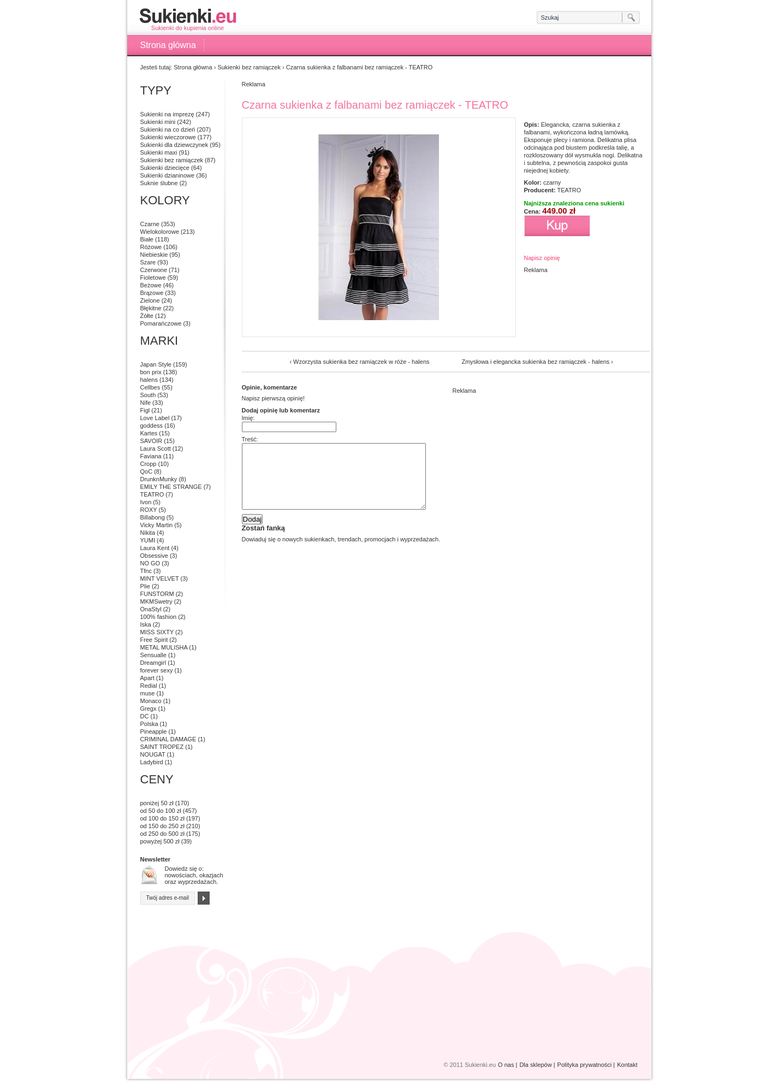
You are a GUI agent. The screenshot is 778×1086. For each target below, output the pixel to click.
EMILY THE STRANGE (171, 486)
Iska (145, 624)
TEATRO (569, 190)
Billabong (152, 517)
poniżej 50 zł (157, 803)
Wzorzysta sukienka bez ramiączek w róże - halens (361, 361)
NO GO (150, 563)
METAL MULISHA (164, 647)
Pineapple (153, 731)
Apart (147, 678)
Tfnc (146, 571)
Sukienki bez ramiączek (249, 67)
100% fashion (158, 616)
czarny (552, 182)
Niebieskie (154, 254)
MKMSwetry (156, 601)
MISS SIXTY (157, 632)
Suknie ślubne (159, 183)
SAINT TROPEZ (162, 746)
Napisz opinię (542, 258)
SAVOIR (151, 441)
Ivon (146, 502)
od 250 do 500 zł (162, 833)
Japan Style (155, 364)
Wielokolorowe (160, 231)
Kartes (149, 433)
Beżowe (151, 285)
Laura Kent (155, 548)
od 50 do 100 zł (160, 810)
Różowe (151, 247)
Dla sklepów (535, 1064)
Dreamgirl (153, 662)
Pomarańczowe (161, 323)
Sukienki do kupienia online (188, 19)
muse (147, 693)
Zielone (150, 300)
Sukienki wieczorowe (168, 137)
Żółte (146, 315)
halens (149, 379)
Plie (145, 586)
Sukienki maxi (158, 152)
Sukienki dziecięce (165, 167)
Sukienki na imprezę (167, 114)
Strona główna (168, 45)
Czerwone (154, 270)
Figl (145, 410)
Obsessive (154, 555)
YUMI (148, 540)
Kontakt (627, 1064)
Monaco (151, 701)
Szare (148, 262)
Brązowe (152, 293)
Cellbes (150, 387)
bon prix (151, 372)
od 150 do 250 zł (162, 826)
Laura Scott (155, 448)
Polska (149, 724)
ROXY (148, 509)
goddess (151, 425)
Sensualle (153, 655)
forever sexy (156, 670)
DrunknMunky (158, 479)
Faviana (151, 456)
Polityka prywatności (584, 1064)
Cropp (148, 464)
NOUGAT (152, 754)
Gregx (148, 708)
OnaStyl (151, 609)
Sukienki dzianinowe (167, 175)
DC (144, 716)
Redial (148, 685)
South (148, 395)
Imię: (248, 418)
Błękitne (151, 308)
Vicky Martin (156, 525)
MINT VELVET (159, 578)
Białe (146, 239)
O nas (506, 1064)
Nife (145, 402)
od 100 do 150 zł (162, 818)
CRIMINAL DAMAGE (168, 739)
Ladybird (151, 762)
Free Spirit (154, 639)
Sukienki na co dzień (167, 129)
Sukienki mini (158, 122)
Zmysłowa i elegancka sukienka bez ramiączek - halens (535, 361)
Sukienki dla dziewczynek (174, 144)
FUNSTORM (157, 594)
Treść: (250, 439)
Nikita (148, 532)
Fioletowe (153, 277)
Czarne (149, 224)
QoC (146, 471)
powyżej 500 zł (160, 841)
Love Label (155, 418)
